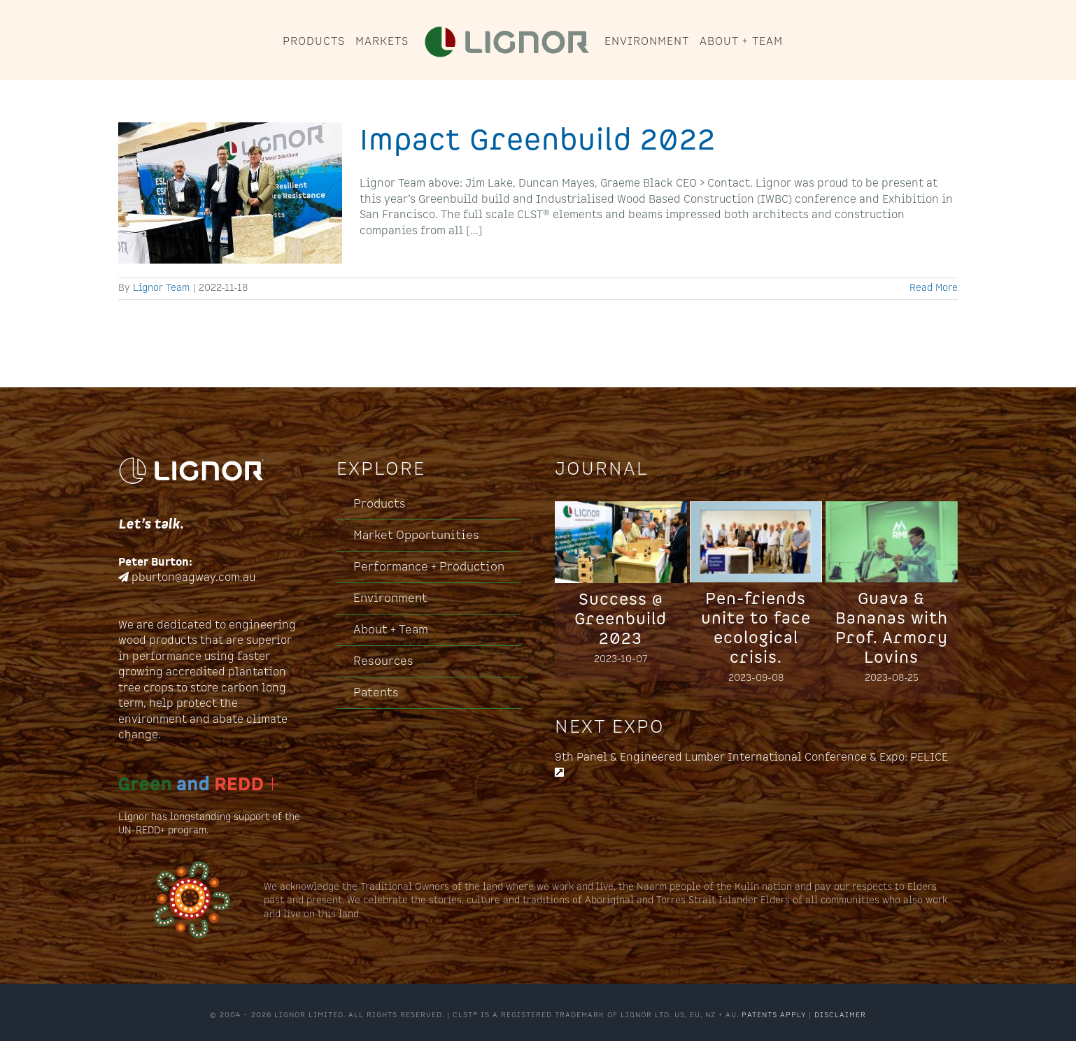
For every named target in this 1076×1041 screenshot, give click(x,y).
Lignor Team (161, 288)
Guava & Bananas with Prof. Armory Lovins (891, 629)
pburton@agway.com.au (193, 577)
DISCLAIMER (840, 1015)
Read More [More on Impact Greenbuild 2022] (933, 288)
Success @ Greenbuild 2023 (620, 619)
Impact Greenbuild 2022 (538, 140)
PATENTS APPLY (774, 1015)
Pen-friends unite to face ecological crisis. (756, 629)
